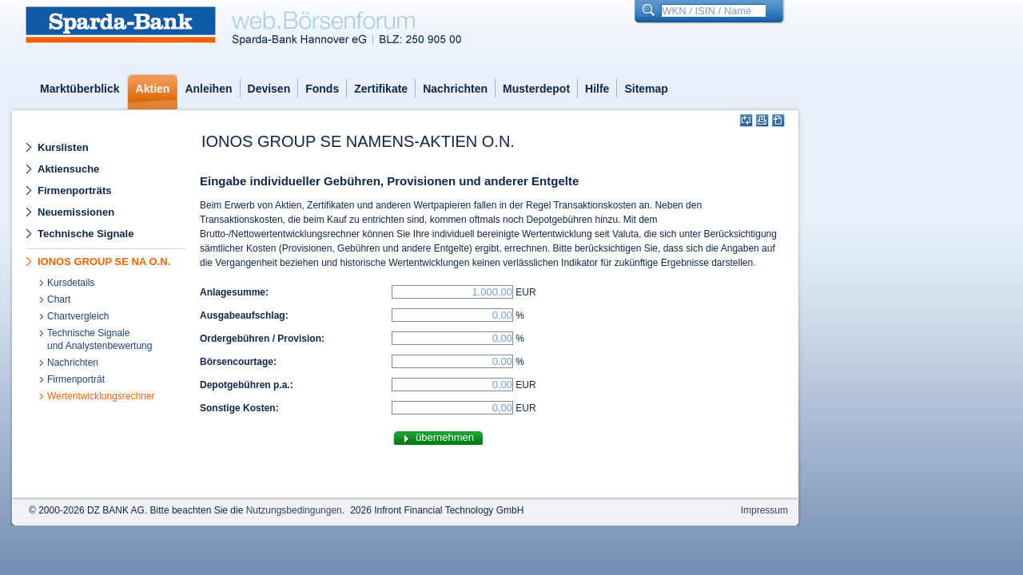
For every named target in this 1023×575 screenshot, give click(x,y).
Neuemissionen (76, 212)
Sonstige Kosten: (239, 408)
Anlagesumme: (234, 292)
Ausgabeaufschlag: (244, 315)
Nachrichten (455, 88)
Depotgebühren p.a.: (246, 385)
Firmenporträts (74, 190)
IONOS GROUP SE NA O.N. (104, 262)
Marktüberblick (80, 88)
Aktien (153, 88)
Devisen (269, 88)
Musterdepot (536, 88)
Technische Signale (85, 234)
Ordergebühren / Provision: (262, 338)
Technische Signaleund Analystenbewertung (99, 339)
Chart (58, 299)
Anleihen (208, 88)
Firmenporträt (76, 379)
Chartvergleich (78, 316)
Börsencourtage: (238, 361)
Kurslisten (63, 147)
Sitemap (645, 88)
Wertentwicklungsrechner (101, 396)
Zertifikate (381, 88)
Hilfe (597, 88)
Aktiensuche (68, 169)
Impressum (764, 510)
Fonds (322, 88)
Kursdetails (70, 282)
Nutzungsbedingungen (294, 510)
